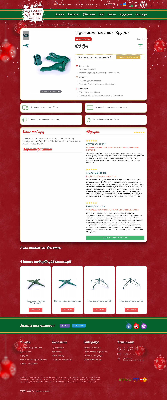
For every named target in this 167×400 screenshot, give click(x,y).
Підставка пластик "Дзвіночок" (35, 302)
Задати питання (92, 348)
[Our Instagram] (143, 325)
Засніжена (73, 14)
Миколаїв (34, 382)
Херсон (61, 382)
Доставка (80, 4)
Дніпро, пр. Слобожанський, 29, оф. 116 (130, 359)
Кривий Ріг (24, 382)
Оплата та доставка (31, 348)
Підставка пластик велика (67, 301)
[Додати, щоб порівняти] (130, 4)
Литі (101, 14)
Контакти (94, 4)
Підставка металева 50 (99, 301)
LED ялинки (89, 14)
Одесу (82, 379)
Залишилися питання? (37, 325)
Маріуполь (44, 382)
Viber (65, 325)
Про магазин (58, 348)
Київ (70, 379)
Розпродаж (125, 14)
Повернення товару (62, 360)
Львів (98, 379)
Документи (26, 352)
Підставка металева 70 (131, 301)
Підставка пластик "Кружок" (69, 25)
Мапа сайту (58, 356)
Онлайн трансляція (64, 4)
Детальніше (35, 309)
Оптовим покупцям (93, 356)
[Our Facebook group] (128, 325)
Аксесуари (141, 14)
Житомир (69, 382)
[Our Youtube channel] (136, 325)
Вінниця (53, 382)
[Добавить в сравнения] (140, 46)
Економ (112, 14)
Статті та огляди (93, 360)
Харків (75, 379)
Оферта (24, 356)
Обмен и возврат (29, 364)
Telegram (80, 325)
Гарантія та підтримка (95, 352)
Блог (87, 4)
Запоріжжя (90, 379)
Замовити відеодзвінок (128, 57)
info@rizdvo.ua (126, 354)
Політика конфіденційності (34, 360)
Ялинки (60, 14)
